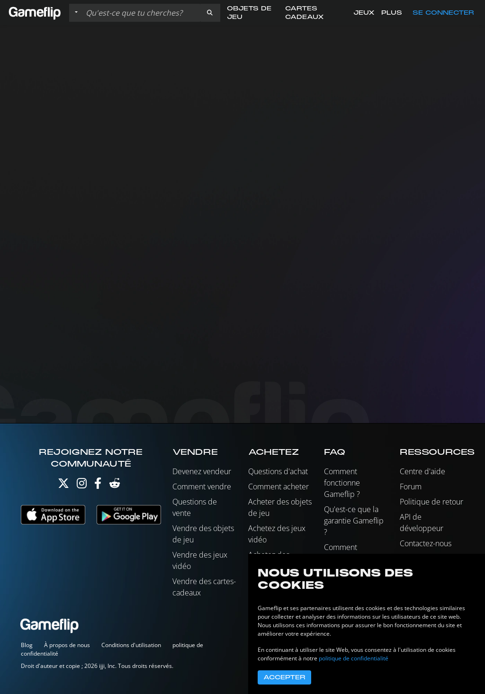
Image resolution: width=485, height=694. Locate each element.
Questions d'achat (278, 471)
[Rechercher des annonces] (140, 13)
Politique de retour (431, 501)
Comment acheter (278, 486)
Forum (411, 486)
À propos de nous (67, 645)
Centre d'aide (422, 471)
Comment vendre (201, 486)
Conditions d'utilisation (131, 645)
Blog (27, 645)
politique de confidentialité (353, 658)
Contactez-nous (425, 543)
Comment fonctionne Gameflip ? (342, 482)
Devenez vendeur (201, 471)
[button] (209, 13)
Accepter (284, 677)
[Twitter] (63, 485)
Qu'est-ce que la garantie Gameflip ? (354, 520)
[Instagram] (82, 485)
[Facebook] (97, 485)
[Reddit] (114, 485)
